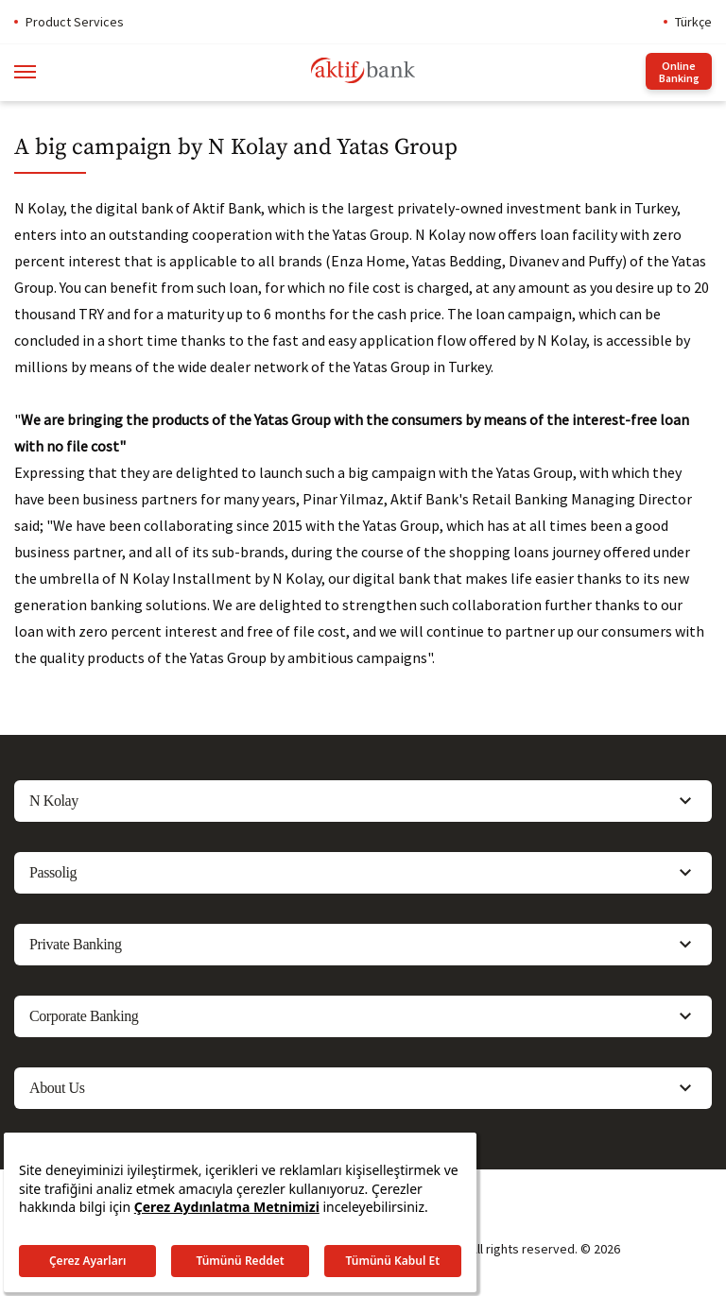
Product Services (75, 21)
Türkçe (693, 21)
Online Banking (679, 72)
